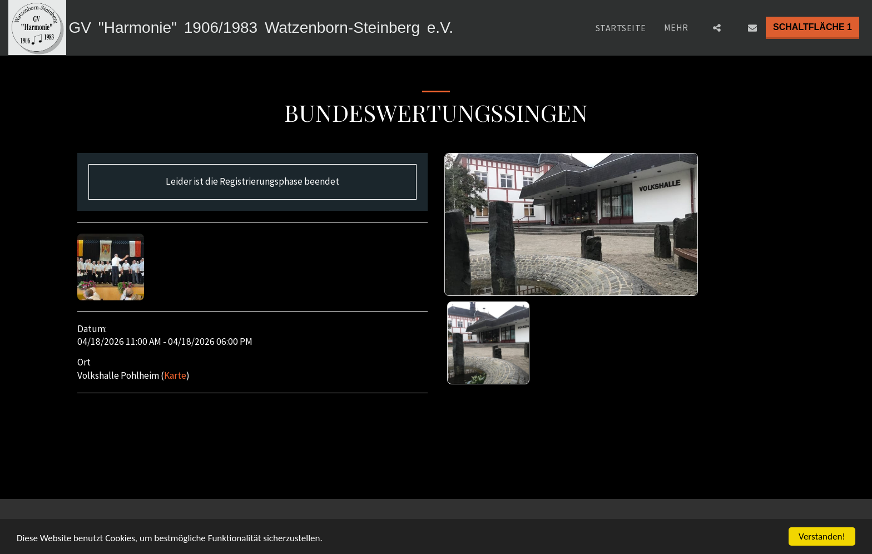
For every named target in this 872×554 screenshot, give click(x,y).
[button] (716, 27)
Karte (175, 375)
